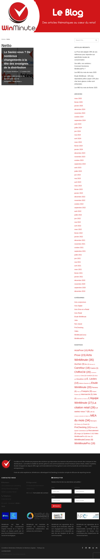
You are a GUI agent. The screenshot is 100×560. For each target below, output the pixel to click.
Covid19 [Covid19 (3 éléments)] (90, 377)
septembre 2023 (80, 164)
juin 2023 (77, 175)
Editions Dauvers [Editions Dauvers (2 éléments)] (85, 384)
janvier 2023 (78, 193)
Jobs (76, 321)
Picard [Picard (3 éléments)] (86, 425)
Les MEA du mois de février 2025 (85, 88)
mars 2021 (78, 270)
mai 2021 (77, 263)
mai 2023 (77, 179)
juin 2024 (77, 131)
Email (53, 498)
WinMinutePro (79, 339)
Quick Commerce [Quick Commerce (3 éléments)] (81, 432)
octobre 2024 (78, 117)
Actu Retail (78, 314)
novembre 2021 (79, 245)
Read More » (17, 81)
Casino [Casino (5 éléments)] (94, 369)
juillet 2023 (78, 172)
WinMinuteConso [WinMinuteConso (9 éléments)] (83, 441)
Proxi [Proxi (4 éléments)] (94, 429)
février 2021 (78, 274)
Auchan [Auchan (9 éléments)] (79, 365)
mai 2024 (77, 135)
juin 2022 (77, 219)
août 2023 (77, 168)
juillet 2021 (78, 255)
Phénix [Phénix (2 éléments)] (80, 425)
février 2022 (78, 234)
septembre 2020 (80, 288)
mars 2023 (78, 186)
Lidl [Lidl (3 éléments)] (92, 413)
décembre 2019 (79, 292)
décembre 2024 (79, 110)
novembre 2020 (79, 285)
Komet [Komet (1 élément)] (85, 400)
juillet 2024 (78, 128)
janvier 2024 (78, 150)
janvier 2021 (78, 277)
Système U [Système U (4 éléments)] (88, 435)
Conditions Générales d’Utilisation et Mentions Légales (18, 549)
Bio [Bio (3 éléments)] (87, 365)
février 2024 (78, 146)
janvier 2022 (78, 237)
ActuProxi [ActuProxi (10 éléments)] (81, 351)
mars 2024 (78, 142)
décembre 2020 (79, 281)
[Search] (84, 40)
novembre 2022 (79, 201)
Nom (52, 489)
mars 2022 (78, 230)
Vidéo (76, 332)
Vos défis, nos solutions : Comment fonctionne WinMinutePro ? (83, 66)
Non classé (78, 325)
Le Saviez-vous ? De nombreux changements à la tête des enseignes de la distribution (17, 60)
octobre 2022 (78, 204)
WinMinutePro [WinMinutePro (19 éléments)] (84, 444)
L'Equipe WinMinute (12, 71)
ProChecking (78, 328)
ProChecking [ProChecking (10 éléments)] (82, 428)
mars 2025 (78, 99)
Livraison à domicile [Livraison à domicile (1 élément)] (79, 417)
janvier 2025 (78, 106)
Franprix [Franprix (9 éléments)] (86, 392)
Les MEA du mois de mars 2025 (85, 72)
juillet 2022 (78, 215)
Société (77, 498)
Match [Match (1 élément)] (88, 417)
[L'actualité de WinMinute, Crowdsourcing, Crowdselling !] (18, 16)
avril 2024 (77, 139)
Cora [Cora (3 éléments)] (83, 377)
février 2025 (78, 102)
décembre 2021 (79, 241)
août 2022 (77, 212)
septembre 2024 (80, 120)
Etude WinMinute (80, 317)
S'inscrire (56, 507)
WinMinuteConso (80, 336)
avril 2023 (77, 182)
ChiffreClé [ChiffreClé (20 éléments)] (82, 373)
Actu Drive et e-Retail (81, 310)
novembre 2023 (79, 157)
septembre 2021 (80, 252)
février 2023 (78, 190)
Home (3, 39)
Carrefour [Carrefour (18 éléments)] (82, 369)
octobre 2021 (78, 248)
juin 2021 (77, 259)
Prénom (77, 489)
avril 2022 (77, 226)
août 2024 (77, 124)
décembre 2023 (79, 153)
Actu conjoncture (80, 303)
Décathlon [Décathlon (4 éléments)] (81, 380)
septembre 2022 (80, 208)
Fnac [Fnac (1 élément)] (79, 392)
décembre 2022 (79, 197)
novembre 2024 (79, 113)
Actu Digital (78, 306)
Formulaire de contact (40, 494)
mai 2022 (77, 223)
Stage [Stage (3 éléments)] (80, 435)
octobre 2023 (78, 161)
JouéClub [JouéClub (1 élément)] (80, 400)
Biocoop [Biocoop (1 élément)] (92, 365)
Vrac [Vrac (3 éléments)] (90, 437)
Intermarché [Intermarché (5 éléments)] (87, 396)
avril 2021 (77, 266)
